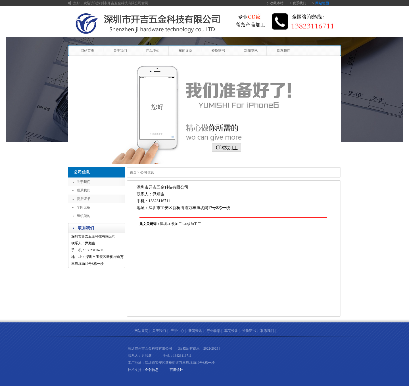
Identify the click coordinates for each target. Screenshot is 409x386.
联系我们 (299, 3)
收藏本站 (276, 3)
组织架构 (83, 216)
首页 (133, 172)
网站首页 (87, 51)
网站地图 (322, 3)
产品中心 (153, 51)
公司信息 (82, 172)
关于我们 (120, 51)
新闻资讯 (251, 51)
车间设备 (185, 51)
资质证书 (218, 51)
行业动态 (213, 331)
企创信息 (151, 370)
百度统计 (176, 370)
